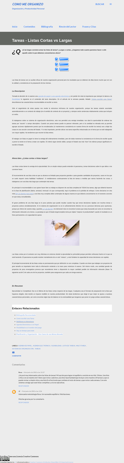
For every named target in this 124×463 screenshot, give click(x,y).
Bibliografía (47, 26)
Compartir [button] (16, 356)
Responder (24, 386)
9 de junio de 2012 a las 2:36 (32, 391)
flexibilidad (56, 346)
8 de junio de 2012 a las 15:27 (34, 372)
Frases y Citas (89, 26)
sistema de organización (23, 349)
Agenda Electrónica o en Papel (27, 324)
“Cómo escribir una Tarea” (101, 99)
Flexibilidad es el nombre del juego (29, 328)
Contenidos (29, 26)
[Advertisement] (64, 17)
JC (19, 391)
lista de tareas (69, 346)
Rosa (20, 372)
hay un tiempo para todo (24, 194)
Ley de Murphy (47, 209)
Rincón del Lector (67, 26)
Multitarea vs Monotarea (25, 321)
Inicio (14, 26)
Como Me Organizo (27, 4)
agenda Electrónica (42, 346)
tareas (38, 349)
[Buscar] (100, 4)
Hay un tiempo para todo (25, 331)
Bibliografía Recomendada (26, 315)
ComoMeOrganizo (6, 462)
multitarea (81, 346)
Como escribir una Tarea (25, 318)
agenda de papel (25, 346)
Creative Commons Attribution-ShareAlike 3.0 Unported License (51, 462)
